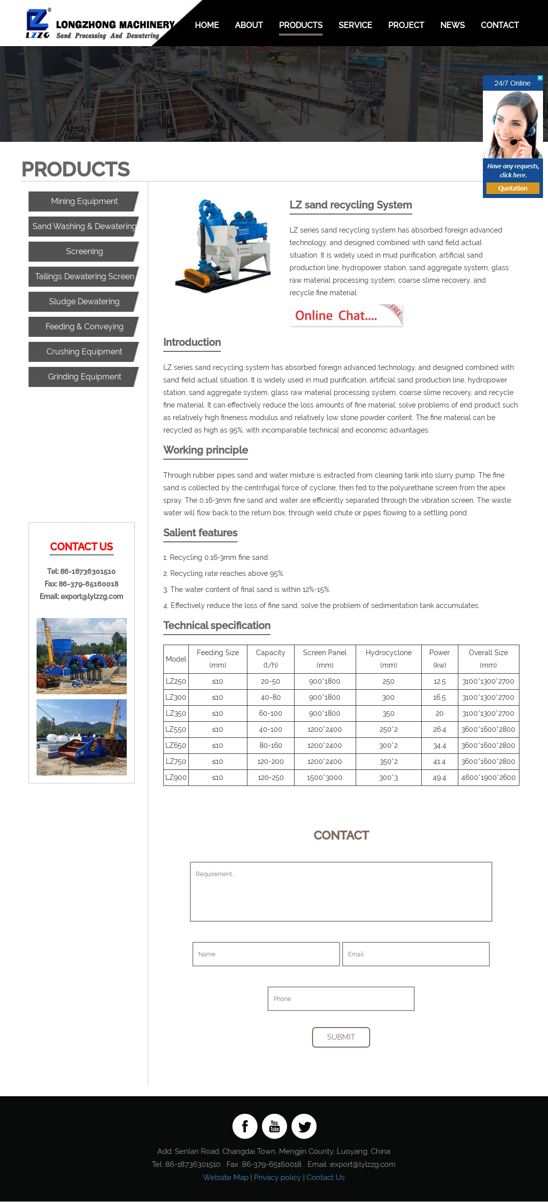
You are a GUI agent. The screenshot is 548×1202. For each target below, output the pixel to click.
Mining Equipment (84, 201)
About (249, 25)
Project (406, 25)
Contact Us (326, 1177)
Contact (500, 25)
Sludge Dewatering (84, 301)
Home (207, 25)
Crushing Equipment (84, 351)
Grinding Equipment (84, 376)
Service (355, 25)
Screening (84, 251)
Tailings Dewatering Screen (84, 276)
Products (301, 25)
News (452, 25)
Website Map (225, 1177)
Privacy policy (277, 1177)
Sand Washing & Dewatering (85, 226)
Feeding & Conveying (85, 326)
